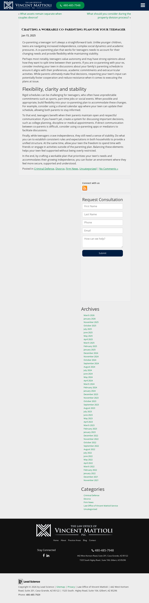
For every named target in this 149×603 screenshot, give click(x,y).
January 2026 (90, 318)
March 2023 (89, 425)
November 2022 (91, 439)
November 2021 (91, 480)
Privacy (71, 586)
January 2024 (90, 390)
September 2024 (91, 363)
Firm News (72, 168)
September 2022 (91, 445)
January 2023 (90, 432)
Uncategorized (88, 168)
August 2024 (89, 366)
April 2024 (88, 380)
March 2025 (89, 342)
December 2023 (91, 394)
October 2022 (90, 442)
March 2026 (89, 315)
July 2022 (88, 452)
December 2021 (91, 476)
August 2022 (89, 449)
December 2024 (91, 353)
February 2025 (90, 346)
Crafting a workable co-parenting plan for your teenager (73, 29)
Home (56, 540)
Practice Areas (74, 540)
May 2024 (88, 377)
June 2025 (88, 332)
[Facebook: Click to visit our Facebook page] (43, 555)
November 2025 (91, 322)
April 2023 (88, 421)
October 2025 (90, 325)
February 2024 (90, 387)
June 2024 (88, 373)
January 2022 (90, 473)
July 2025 (88, 329)
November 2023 (91, 397)
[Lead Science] (29, 581)
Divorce (60, 168)
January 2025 (90, 349)
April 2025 (88, 339)
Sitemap (60, 586)
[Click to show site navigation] (143, 5)
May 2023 (88, 418)
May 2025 (88, 335)
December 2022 (91, 435)
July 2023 (88, 411)
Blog (85, 540)
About (63, 540)
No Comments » (108, 168)
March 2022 (89, 466)
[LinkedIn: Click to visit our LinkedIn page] (48, 555)
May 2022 (88, 459)
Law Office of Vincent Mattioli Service (101, 505)
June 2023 (88, 415)
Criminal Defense (44, 168)
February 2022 (90, 469)
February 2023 (90, 428)
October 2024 (90, 360)
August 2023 (89, 408)
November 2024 (91, 356)
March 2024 (89, 384)
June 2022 (88, 456)
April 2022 (88, 463)
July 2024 (88, 370)
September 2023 (91, 404)
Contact (92, 540)
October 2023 (90, 401)
